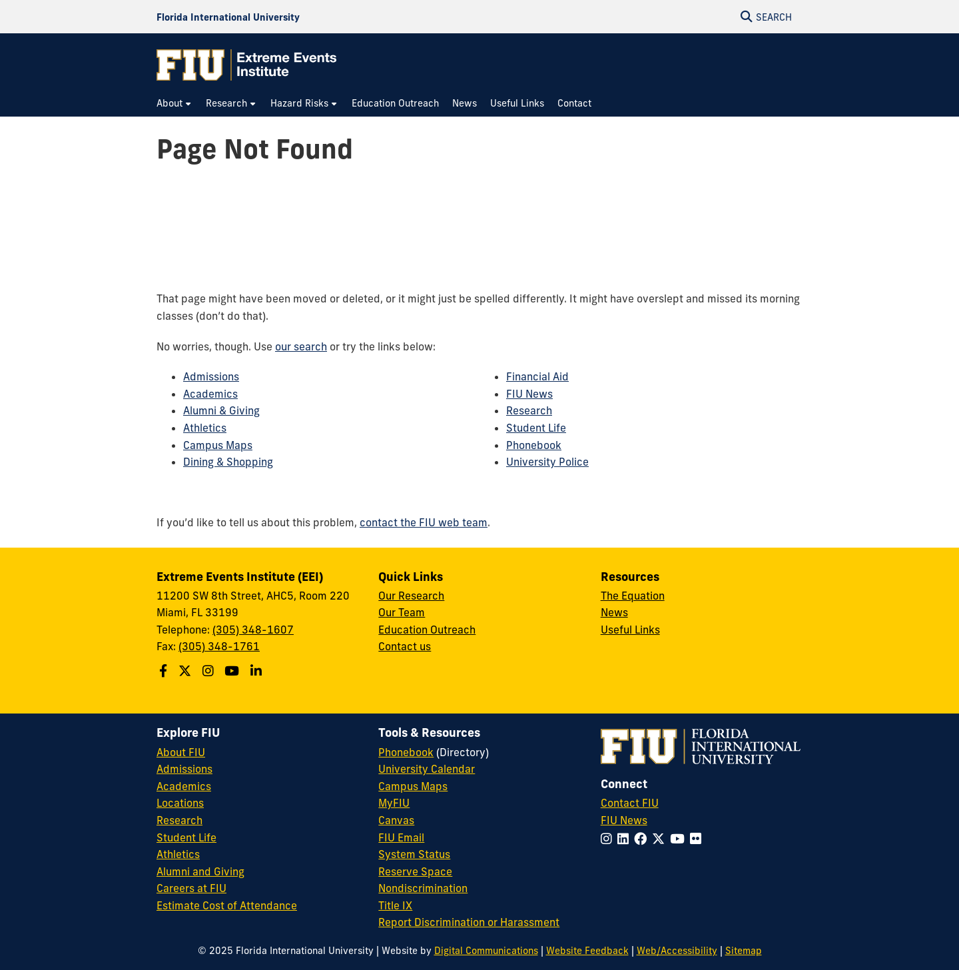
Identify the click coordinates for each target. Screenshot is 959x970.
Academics (210, 393)
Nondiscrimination (423, 888)
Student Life (536, 427)
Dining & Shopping (228, 461)
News (614, 612)
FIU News (529, 393)
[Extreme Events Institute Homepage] (246, 65)
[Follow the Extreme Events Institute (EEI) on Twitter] (186, 671)
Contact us (404, 646)
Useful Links (630, 629)
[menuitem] (174, 104)
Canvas (396, 820)
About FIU (181, 752)
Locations (180, 802)
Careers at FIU (191, 888)
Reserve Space (415, 871)
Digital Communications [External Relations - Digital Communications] (486, 951)
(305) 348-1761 (219, 646)
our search (301, 346)
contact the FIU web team (423, 522)
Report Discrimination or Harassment (468, 922)
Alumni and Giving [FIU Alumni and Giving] (200, 871)
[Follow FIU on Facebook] (643, 838)
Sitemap (743, 951)
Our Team (401, 612)
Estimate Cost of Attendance (227, 905)
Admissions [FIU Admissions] (184, 768)
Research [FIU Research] (179, 820)
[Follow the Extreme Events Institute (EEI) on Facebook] (165, 671)
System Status (414, 854)
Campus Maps (217, 445)
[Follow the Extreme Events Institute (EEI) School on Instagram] (210, 671)
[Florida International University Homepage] (228, 17)
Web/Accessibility (677, 951)
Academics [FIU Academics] (184, 786)
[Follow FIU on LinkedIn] (625, 838)
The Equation (633, 595)
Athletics (204, 427)
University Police (547, 461)
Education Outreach (427, 629)
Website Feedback (587, 951)
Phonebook (533, 445)
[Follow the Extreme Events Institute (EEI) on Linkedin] (258, 671)
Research (529, 410)
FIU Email (401, 837)
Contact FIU (630, 802)
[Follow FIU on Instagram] (609, 838)
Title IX (395, 905)
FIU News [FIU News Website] (624, 820)
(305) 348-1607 (253, 629)
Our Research (411, 595)
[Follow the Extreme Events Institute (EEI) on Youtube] (233, 671)
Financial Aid (537, 376)
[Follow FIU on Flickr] (698, 838)
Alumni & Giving (221, 410)
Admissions (211, 376)
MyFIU (394, 802)
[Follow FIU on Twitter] (661, 838)
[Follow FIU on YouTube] (680, 838)
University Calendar (426, 768)
